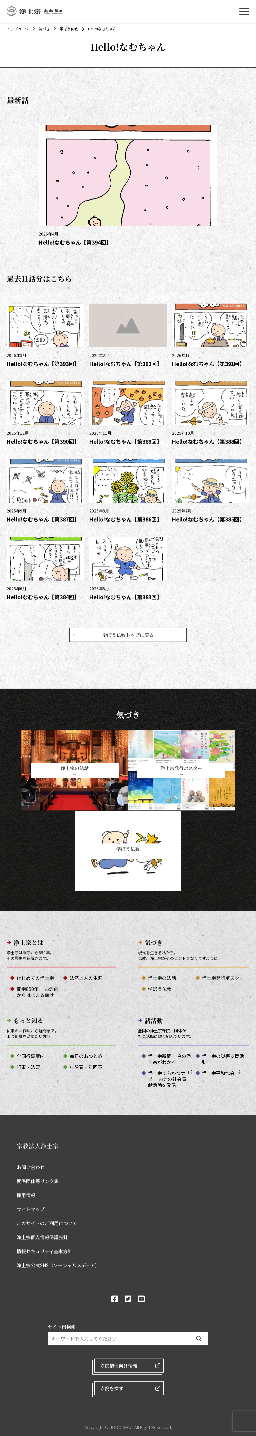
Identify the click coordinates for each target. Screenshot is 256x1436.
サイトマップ (31, 1209)
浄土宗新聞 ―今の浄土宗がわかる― (169, 1059)
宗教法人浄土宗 (38, 1145)
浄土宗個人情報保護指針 (42, 1237)
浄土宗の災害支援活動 (223, 1059)
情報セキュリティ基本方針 (44, 1251)
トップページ (18, 28)
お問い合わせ (31, 1167)
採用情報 (26, 1195)
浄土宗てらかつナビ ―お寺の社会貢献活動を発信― (167, 1079)
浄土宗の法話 (162, 978)
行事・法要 (28, 1067)
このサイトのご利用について (47, 1223)
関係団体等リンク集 (38, 1181)
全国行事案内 (31, 1056)
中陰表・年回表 (86, 1067)
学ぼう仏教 (65, 28)
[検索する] (198, 1338)
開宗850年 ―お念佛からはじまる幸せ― (38, 992)
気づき (41, 28)
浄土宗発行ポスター (223, 978)
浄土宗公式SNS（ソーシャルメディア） (58, 1265)
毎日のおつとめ (86, 1056)
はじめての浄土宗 (35, 978)
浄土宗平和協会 (218, 1073)
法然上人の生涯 (86, 978)
